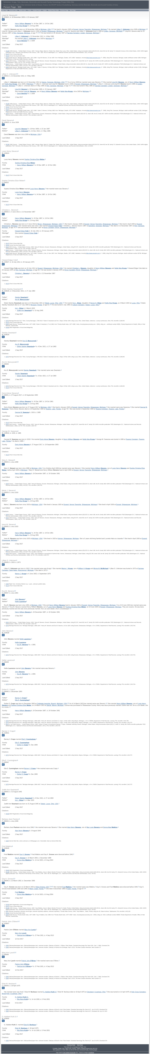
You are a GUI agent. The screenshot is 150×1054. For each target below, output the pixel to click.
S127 (7, 54)
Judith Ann (24, 310)
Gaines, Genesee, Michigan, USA (53, 82)
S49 (7, 841)
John (20, 599)
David (22, 41)
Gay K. (24, 854)
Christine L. (79, 268)
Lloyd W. (118, 82)
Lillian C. (123, 29)
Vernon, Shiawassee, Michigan (68, 538)
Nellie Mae (21, 26)
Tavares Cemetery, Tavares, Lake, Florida (110, 409)
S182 (7, 327)
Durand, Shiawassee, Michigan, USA (50, 268)
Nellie (20, 601)
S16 (7, 64)
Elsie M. (30, 1025)
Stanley (21, 297)
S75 (7, 320)
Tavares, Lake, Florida (53, 409)
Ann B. (22, 299)
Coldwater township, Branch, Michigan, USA (52, 703)
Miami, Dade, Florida (36, 889)
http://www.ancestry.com (93, 57)
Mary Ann (30, 930)
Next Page (73, 10)
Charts (29, 10)
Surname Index (13, 10)
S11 (7, 724)
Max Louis (93, 827)
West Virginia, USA (42, 887)
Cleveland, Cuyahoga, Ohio (96, 992)
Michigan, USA (46, 29)
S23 (7, 61)
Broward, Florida (36, 305)
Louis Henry (37, 189)
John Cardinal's (66, 1052)
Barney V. (20, 698)
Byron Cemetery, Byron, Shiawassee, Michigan (59, 227)
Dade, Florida (71, 889)
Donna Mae (110, 827)
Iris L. (77, 303)
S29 (7, 57)
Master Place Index (53, 10)
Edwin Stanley (25, 346)
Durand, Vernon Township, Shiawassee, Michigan (90, 29)
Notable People (37, 10)
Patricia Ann (24, 935)
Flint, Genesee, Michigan (21, 33)
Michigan (142, 29)
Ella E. (22, 700)
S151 (7, 56)
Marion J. (67, 568)
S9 (7, 911)
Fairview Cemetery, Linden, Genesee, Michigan (83, 33)
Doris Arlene (47, 439)
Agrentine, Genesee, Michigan (98, 226)
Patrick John (28, 961)
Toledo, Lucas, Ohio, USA (53, 303)
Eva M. (22, 644)
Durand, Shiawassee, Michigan (52, 31)
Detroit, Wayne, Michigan (55, 705)
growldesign (91, 1052)
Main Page (5, 10)
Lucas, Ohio (136, 303)
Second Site (72, 1052)
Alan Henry (74, 827)
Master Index (22, 10)
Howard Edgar (55, 226)
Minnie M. (100, 568)
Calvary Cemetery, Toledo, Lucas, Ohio (85, 305)
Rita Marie (22, 999)
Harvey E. (95, 303)
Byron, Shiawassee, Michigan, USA (50, 224)
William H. (84, 568)
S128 (7, 51)
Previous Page (64, 10)
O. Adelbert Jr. (50, 992)
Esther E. (22, 745)
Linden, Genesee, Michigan (113, 31)
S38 (7, 584)
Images (45, 10)
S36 (7, 945)
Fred (67, 887)
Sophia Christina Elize (35, 159)
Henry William (23, 23)
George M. (22, 412)
